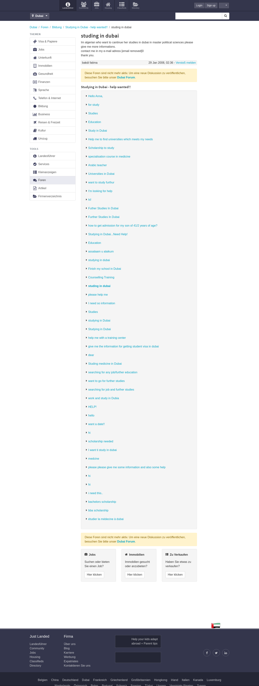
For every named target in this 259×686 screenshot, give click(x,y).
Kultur (39, 131)
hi (89, 432)
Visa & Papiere (45, 42)
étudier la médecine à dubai (106, 519)
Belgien (42, 680)
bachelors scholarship (102, 501)
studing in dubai (99, 286)
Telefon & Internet (47, 98)
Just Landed (43, 5)
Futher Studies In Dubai (103, 208)
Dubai (33, 27)
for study (93, 104)
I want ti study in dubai (102, 450)
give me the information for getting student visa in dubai (123, 346)
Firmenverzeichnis (47, 196)
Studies (93, 113)
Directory (35, 665)
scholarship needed (100, 441)
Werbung (70, 656)
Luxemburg (214, 680)
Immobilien (42, 66)
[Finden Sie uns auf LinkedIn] (225, 652)
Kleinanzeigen (44, 172)
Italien (186, 680)
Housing (35, 656)
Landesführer (44, 156)
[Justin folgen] (216, 652)
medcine (93, 458)
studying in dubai (99, 260)
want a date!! (96, 424)
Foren (44, 27)
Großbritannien (141, 680)
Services (41, 164)
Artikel (39, 188)
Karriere (69, 652)
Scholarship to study (101, 147)
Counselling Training (101, 277)
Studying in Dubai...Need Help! (108, 234)
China (55, 680)
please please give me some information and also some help (127, 467)
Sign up (211, 5)
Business (41, 114)
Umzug (40, 139)
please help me (98, 294)
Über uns (70, 644)
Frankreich (100, 680)
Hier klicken (94, 574)
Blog (67, 648)
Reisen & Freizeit (46, 122)
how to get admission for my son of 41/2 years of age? (122, 225)
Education (94, 122)
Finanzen (41, 82)
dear (91, 355)
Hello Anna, (95, 96)
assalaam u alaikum (101, 251)
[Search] (225, 16)
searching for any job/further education (112, 372)
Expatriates (71, 661)
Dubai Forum (126, 77)
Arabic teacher (97, 165)
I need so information (101, 303)
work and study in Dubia (103, 398)
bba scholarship (98, 510)
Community (37, 648)
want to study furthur (101, 182)
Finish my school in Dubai (104, 268)
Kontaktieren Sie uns (77, 665)
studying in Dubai (99, 320)
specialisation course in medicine (109, 156)
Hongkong (160, 680)
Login (199, 5)
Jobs (38, 50)
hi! (89, 199)
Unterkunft (42, 58)
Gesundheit (43, 74)
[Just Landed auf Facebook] (206, 652)
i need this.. (95, 493)
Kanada (198, 680)
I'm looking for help (100, 191)
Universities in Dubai (101, 173)
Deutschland (70, 680)
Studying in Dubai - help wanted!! (86, 27)
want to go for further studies (106, 380)
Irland (174, 680)
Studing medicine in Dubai (105, 363)
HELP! (92, 406)
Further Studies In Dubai (103, 216)
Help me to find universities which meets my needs (120, 139)
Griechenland (119, 680)
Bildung (57, 27)
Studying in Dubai (99, 329)
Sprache (41, 90)
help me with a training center (107, 337)
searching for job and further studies (111, 389)
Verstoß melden (186, 62)
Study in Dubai (97, 130)
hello (91, 415)
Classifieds (37, 661)
